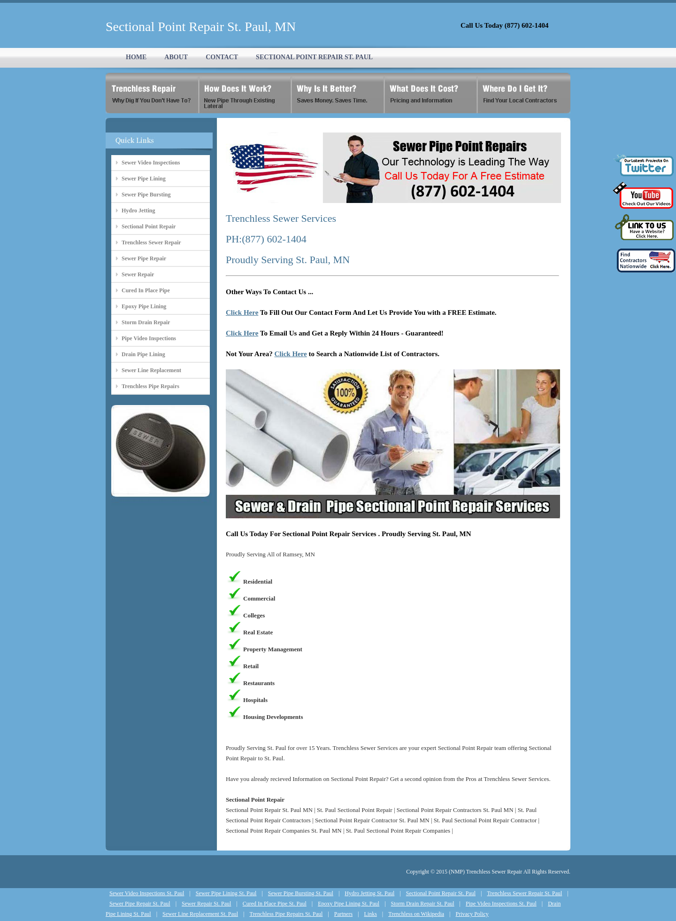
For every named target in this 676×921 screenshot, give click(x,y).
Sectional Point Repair (149, 226)
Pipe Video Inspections (149, 338)
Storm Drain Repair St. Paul (422, 903)
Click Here (242, 312)
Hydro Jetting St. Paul (369, 893)
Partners (343, 914)
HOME (136, 57)
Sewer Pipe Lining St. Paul (226, 893)
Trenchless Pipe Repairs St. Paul (286, 914)
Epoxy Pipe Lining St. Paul (348, 903)
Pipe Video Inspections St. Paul (501, 903)
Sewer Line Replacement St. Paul (200, 914)
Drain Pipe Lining (143, 354)
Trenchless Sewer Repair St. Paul (524, 893)
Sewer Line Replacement (151, 370)
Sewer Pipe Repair (144, 258)
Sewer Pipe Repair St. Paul (139, 903)
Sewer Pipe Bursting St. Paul (300, 893)
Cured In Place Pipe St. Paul (275, 903)
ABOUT (176, 57)
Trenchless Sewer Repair (151, 242)
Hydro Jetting (138, 210)
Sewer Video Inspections (151, 162)
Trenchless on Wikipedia (416, 914)
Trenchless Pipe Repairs (150, 386)
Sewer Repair (138, 274)
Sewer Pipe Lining (144, 178)
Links (370, 914)
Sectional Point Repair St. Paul (441, 893)
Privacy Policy (472, 914)
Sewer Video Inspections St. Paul (146, 893)
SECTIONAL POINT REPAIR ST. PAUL (314, 57)
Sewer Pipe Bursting (146, 194)
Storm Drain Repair (146, 322)
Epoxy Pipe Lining (144, 306)
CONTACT (222, 57)
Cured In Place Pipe (146, 290)
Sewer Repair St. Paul (206, 903)
